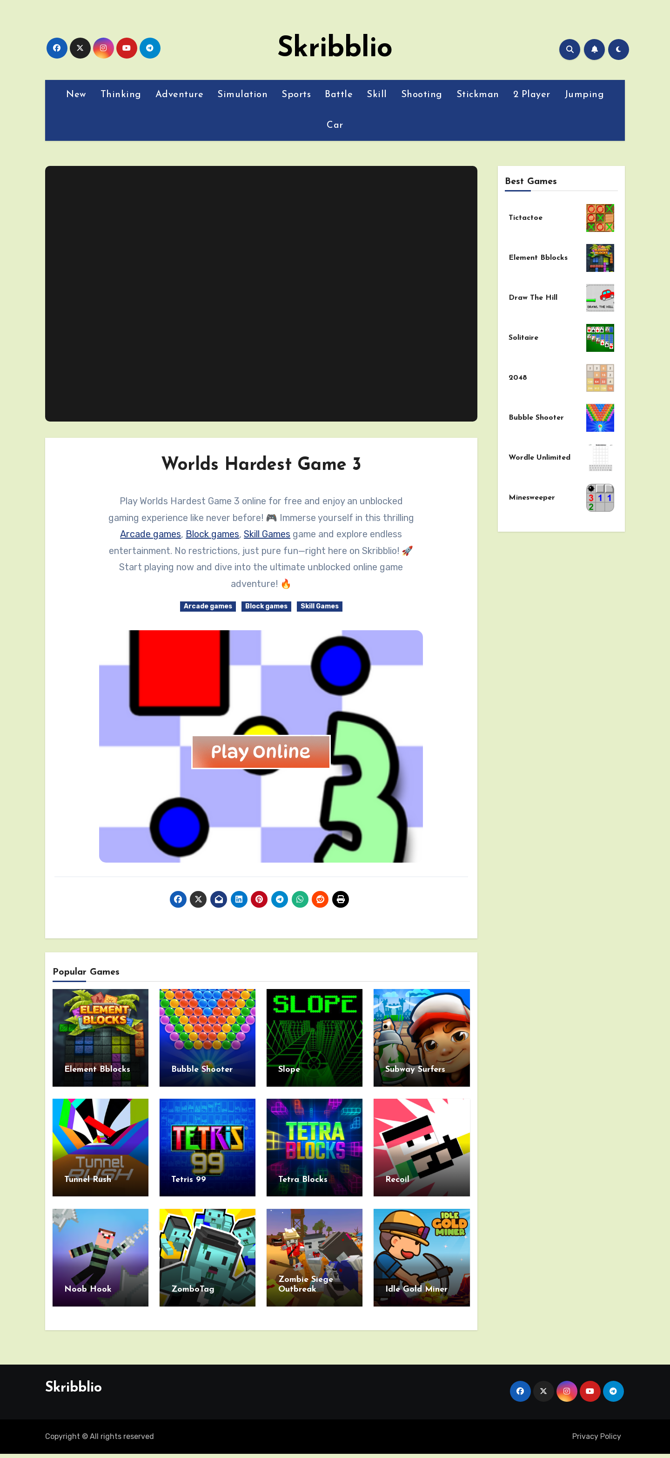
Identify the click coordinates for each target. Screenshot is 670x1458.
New (76, 94)
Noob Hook (88, 1283)
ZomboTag (192, 1283)
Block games (212, 534)
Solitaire (523, 338)
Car (335, 125)
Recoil (397, 1176)
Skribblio (335, 49)
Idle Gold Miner (416, 1283)
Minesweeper (532, 497)
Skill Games (267, 534)
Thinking (120, 94)
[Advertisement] (262, 294)
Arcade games (150, 534)
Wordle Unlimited (539, 458)
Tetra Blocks (303, 1176)
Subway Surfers (415, 1069)
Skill (377, 94)
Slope (289, 1069)
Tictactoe (526, 218)
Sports (296, 94)
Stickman (477, 94)
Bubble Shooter (202, 1069)
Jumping (584, 94)
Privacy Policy (596, 1427)
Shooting (421, 94)
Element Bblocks (97, 1069)
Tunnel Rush (87, 1176)
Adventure (179, 94)
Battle (339, 94)
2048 (518, 378)
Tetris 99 (188, 1176)
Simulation (242, 94)
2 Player (531, 94)
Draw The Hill (533, 298)
